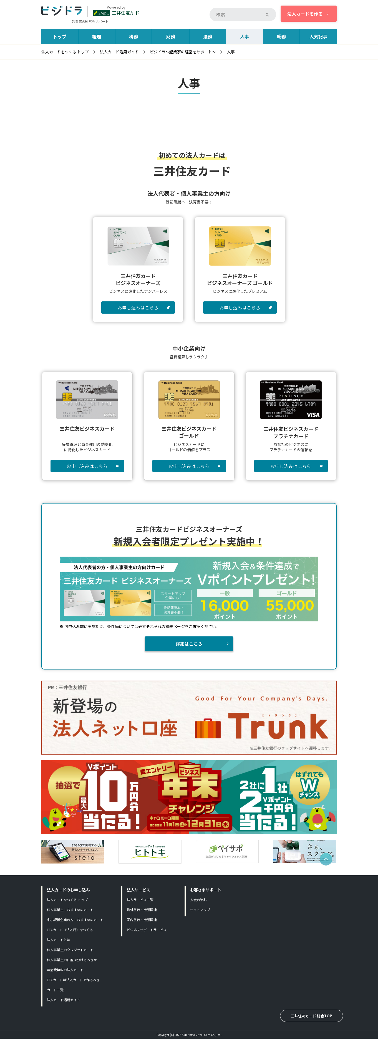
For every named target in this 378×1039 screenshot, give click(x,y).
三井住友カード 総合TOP (311, 1015)
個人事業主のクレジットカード (70, 949)
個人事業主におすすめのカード (70, 909)
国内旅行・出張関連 (142, 919)
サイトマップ (200, 909)
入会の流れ (198, 899)
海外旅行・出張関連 (142, 909)
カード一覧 (55, 989)
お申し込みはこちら (138, 307)
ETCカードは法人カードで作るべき (73, 979)
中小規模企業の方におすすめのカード (75, 919)
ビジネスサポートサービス (147, 929)
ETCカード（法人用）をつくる (70, 929)
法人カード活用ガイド (63, 999)
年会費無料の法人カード (65, 969)
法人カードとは (58, 939)
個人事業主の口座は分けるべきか (72, 959)
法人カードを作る (305, 13)
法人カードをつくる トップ (67, 899)
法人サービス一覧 (140, 899)
